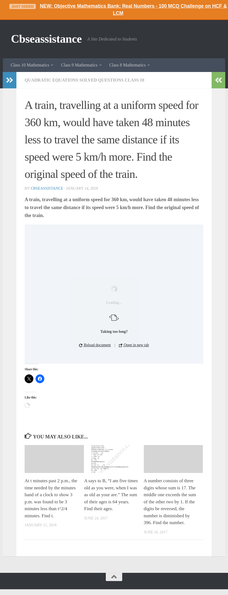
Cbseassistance (46, 39)
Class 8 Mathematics (127, 65)
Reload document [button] (95, 345)
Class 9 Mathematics (79, 65)
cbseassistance (47, 188)
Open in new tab (134, 345)
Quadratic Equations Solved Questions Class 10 (84, 80)
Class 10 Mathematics (30, 65)
